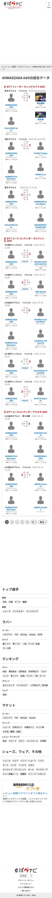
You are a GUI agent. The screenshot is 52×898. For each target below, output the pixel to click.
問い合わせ (26, 890)
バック (6, 675)
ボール (31, 769)
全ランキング (8, 685)
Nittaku (23, 634)
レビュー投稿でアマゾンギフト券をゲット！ (25, 794)
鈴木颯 (41, 119)
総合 (5, 671)
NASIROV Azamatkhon (40, 320)
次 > (34, 522)
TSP (16, 634)
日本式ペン (17, 727)
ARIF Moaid (40, 291)
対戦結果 (24, 261)
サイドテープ (42, 769)
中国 (11, 601)
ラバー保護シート (10, 774)
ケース (5, 765)
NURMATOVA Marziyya (11, 177)
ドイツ (18, 601)
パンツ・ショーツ (28, 760)
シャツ (41, 760)
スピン (21, 740)
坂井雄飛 (41, 103)
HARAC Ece (40, 174)
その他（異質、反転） (12, 731)
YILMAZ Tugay (40, 153)
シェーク (7, 611)
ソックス (22, 765)
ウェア (15, 760)
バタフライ (7, 634)
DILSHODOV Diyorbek (40, 371)
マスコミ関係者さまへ (26, 887)
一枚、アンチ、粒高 (31, 643)
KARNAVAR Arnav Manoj (40, 202)
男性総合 (13, 671)
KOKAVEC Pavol (40, 433)
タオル (31, 765)
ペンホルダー (18, 611)
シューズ (6, 760)
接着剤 (23, 774)
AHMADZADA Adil (11, 105)
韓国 (24, 601)
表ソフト (16, 643)
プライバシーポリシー (26, 880)
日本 (5, 601)
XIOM (40, 634)
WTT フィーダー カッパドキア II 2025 (26, 86)
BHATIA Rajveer (40, 399)
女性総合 (22, 671)
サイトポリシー (26, 884)
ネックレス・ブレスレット (14, 769)
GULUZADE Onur (11, 129)
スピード (13, 740)
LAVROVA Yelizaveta (40, 341)
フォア (44, 671)
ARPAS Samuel (41, 485)
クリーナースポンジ (37, 774)
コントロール (32, 740)
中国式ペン (29, 727)
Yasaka (32, 634)
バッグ (13, 765)
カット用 (40, 727)
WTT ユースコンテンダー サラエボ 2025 (27, 412)
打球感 (43, 740)
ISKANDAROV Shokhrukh (40, 225)
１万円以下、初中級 (39, 685)
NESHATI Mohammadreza (40, 262)
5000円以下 (33, 671)
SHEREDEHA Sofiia (40, 457)
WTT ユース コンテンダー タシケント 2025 (25, 240)
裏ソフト (7, 643)
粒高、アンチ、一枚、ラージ (33, 675)
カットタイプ (32, 611)
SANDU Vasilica (40, 508)
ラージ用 (7, 648)
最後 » (43, 522)
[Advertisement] (26, 37)
